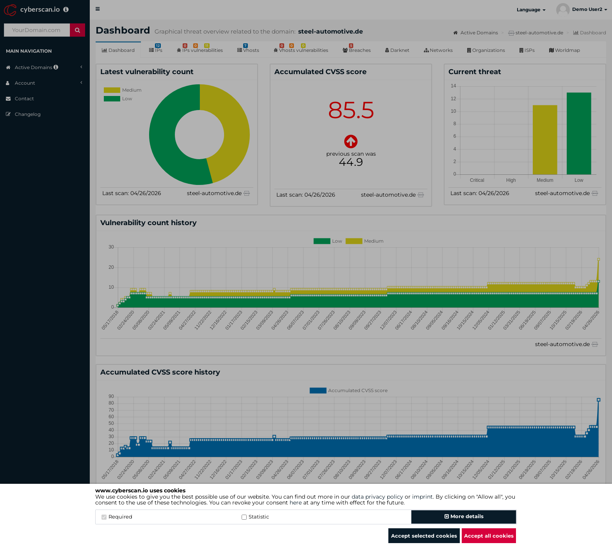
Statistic (255, 516)
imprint (422, 496)
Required (116, 516)
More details (464, 516)
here (296, 502)
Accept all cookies (489, 536)
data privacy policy (377, 496)
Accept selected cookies (424, 536)
